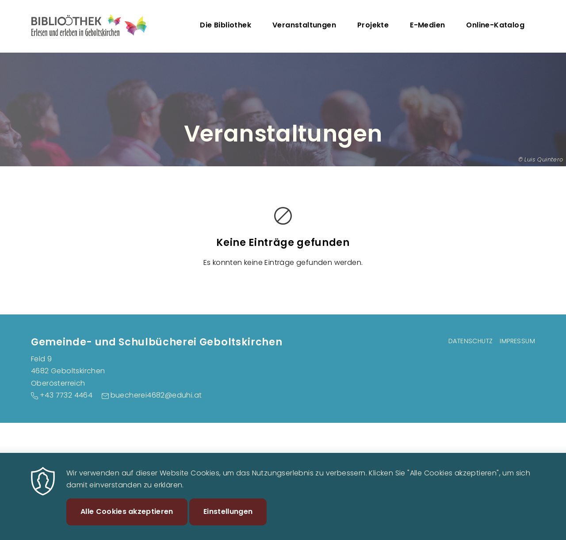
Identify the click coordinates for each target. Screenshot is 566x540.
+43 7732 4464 (66, 395)
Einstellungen (227, 520)
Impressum (517, 341)
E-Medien (427, 25)
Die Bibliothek (225, 25)
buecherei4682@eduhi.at (156, 395)
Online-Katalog (495, 25)
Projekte (373, 25)
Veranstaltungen (304, 25)
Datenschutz (470, 341)
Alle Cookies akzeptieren (126, 520)
